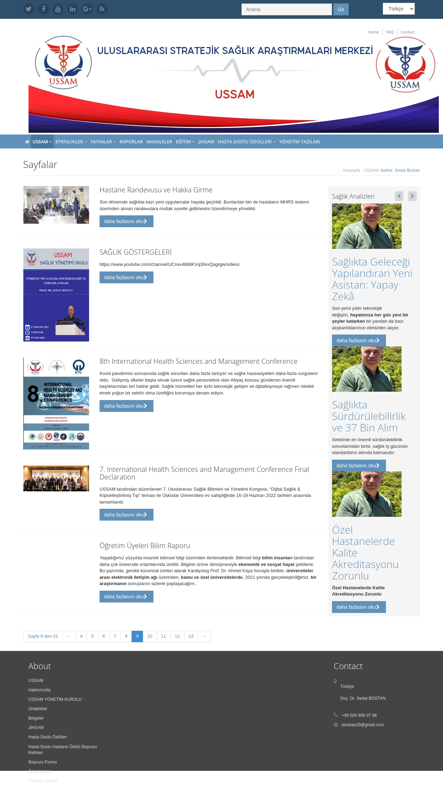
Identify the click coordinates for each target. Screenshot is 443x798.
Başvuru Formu (43, 762)
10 (149, 636)
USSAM (42, 141)
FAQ (390, 31)
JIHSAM (206, 141)
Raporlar (131, 141)
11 (163, 636)
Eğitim (185, 141)
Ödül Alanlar (40, 771)
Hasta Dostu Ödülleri (247, 141)
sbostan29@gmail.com (362, 724)
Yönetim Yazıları (299, 141)
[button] (399, 196)
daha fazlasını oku (125, 221)
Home (373, 31)
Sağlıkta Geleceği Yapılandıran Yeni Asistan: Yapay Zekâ (372, 278)
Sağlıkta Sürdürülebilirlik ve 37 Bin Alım (369, 416)
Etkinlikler (71, 141)
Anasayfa (351, 170)
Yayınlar (103, 141)
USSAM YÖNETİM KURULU (55, 699)
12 (177, 636)
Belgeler (36, 718)
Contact (408, 31)
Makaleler (159, 141)
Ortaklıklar (38, 708)
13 (191, 636)
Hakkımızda (39, 690)
